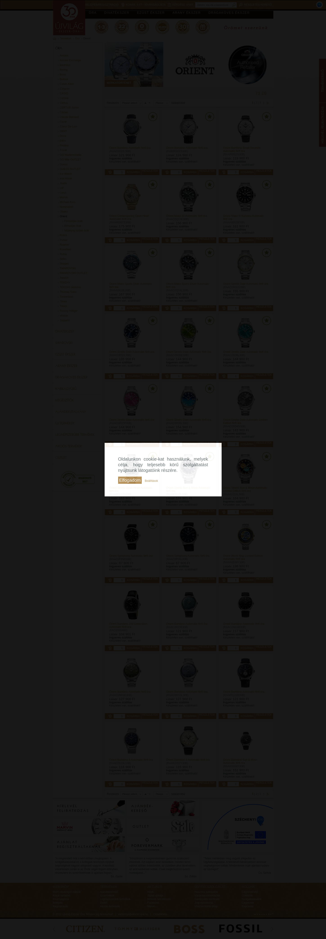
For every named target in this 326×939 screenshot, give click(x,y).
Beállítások (151, 480)
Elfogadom (130, 480)
